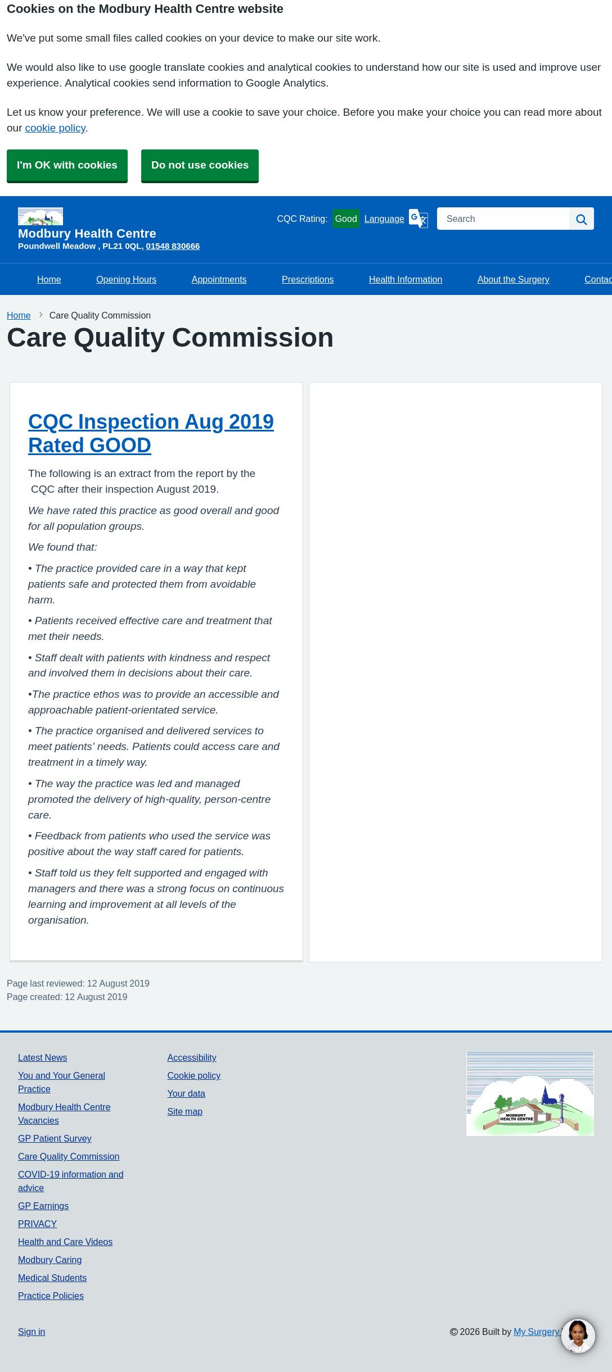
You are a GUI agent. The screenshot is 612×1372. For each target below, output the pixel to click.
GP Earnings (43, 1205)
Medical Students (52, 1277)
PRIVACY (37, 1223)
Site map (185, 1111)
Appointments (219, 279)
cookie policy (55, 127)
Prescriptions (308, 279)
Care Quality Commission (69, 1156)
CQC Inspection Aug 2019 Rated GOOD (151, 433)
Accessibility (192, 1057)
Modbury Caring (50, 1259)
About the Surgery (514, 279)
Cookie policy (194, 1075)
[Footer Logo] (530, 1093)
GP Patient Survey (55, 1138)
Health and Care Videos (65, 1241)
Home (49, 279)
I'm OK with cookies (67, 165)
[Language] (396, 218)
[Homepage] (145, 223)
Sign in (31, 1331)
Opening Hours (126, 279)
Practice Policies (51, 1295)
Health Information (405, 279)
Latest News (43, 1057)
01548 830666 (173, 246)
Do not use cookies (200, 165)
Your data (186, 1093)
